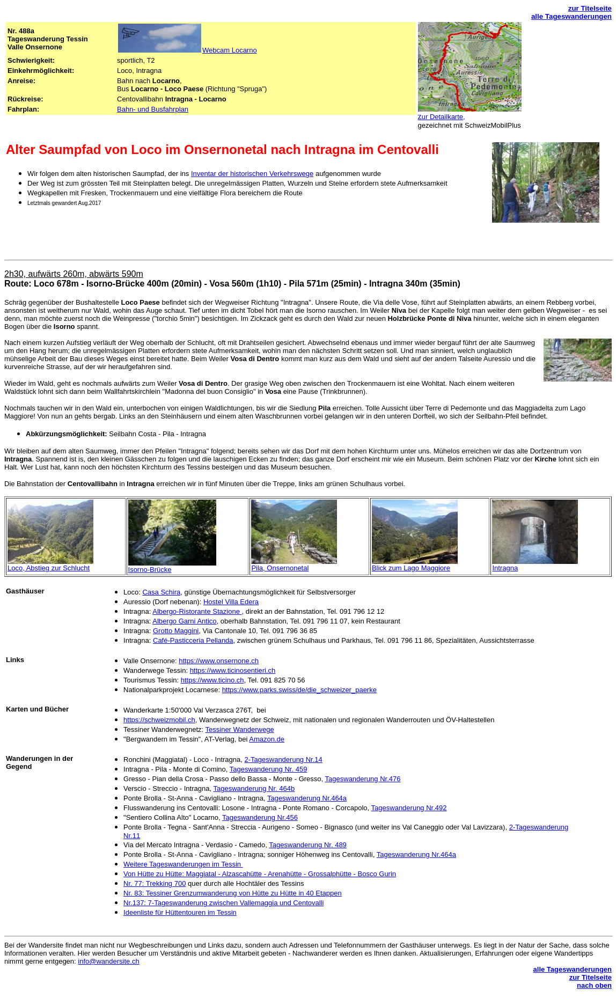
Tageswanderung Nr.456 (260, 817)
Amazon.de (266, 739)
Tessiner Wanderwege (240, 729)
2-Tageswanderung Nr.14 (283, 759)
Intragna (505, 568)
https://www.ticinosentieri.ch (233, 670)
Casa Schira (161, 592)
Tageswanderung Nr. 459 (268, 769)
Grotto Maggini (176, 631)
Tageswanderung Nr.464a (307, 798)
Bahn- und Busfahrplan (152, 109)
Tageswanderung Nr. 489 (308, 845)
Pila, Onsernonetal (280, 568)
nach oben (594, 985)
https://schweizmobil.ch (159, 720)
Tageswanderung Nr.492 (409, 808)
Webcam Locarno (229, 50)
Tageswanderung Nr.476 (363, 779)
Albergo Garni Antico (184, 621)
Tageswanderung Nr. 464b (254, 788)
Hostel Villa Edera (231, 602)
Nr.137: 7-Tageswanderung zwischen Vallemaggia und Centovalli (223, 903)
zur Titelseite (590, 8)
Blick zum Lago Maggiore (411, 568)
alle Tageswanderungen (571, 16)
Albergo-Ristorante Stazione (196, 611)
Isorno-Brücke (150, 570)
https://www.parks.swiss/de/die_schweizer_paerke (299, 690)
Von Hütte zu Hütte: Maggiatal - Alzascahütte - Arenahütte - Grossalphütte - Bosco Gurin (259, 874)
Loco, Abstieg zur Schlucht (49, 568)
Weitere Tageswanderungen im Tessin (183, 864)
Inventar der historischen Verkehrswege (252, 174)
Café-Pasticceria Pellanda (193, 640)
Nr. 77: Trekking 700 (154, 883)
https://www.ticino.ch (212, 680)
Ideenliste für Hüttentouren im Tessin (180, 912)
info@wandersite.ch (108, 961)
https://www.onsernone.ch (219, 661)
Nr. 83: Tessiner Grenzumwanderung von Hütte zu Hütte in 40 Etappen (232, 893)
